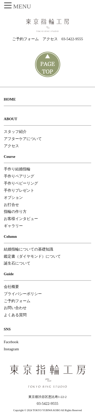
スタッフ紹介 (15, 132)
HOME (10, 99)
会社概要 (11, 287)
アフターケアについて (23, 139)
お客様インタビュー (21, 219)
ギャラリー (13, 226)
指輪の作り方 (15, 212)
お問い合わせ (15, 308)
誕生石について (17, 263)
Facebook (11, 342)
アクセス (50, 39)
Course (9, 157)
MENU (22, 6)
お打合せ (11, 205)
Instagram (11, 349)
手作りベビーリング (21, 183)
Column (10, 236)
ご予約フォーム (25, 39)
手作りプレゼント (19, 190)
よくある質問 (15, 315)
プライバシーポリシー (23, 294)
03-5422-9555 (72, 39)
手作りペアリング (19, 176)
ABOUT (10, 119)
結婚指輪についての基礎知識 (28, 249)
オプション (13, 198)
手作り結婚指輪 (17, 169)
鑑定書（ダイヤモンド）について (32, 256)
